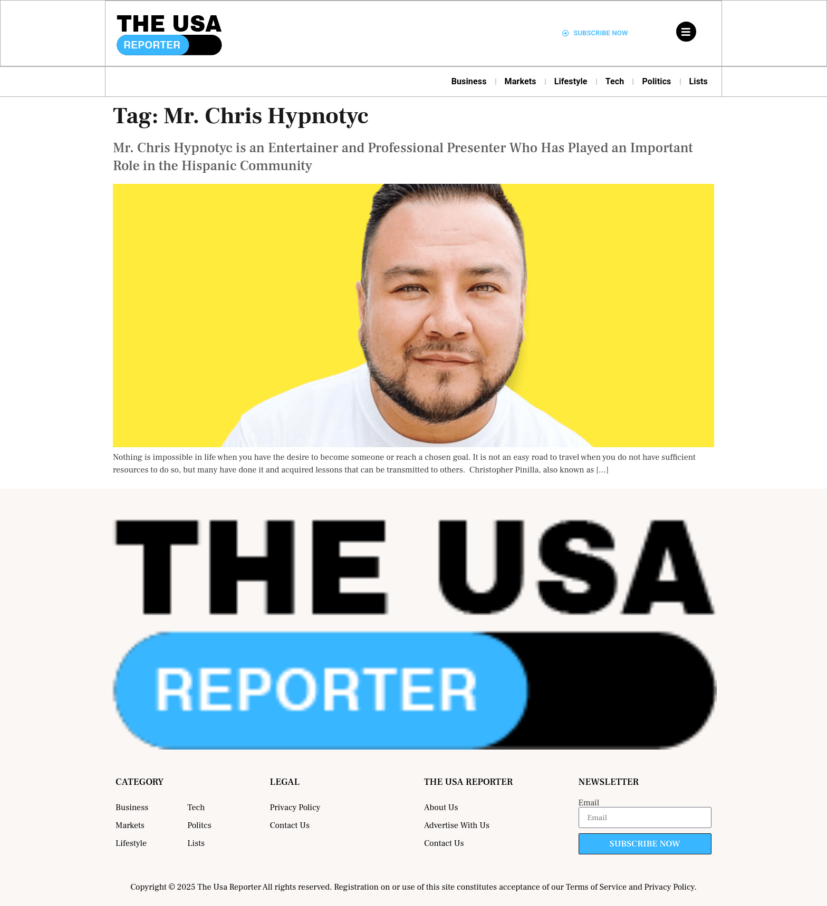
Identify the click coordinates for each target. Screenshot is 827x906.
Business (469, 81)
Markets (520, 81)
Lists (698, 81)
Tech (614, 81)
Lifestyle (571, 81)
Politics (656, 81)
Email (589, 803)
